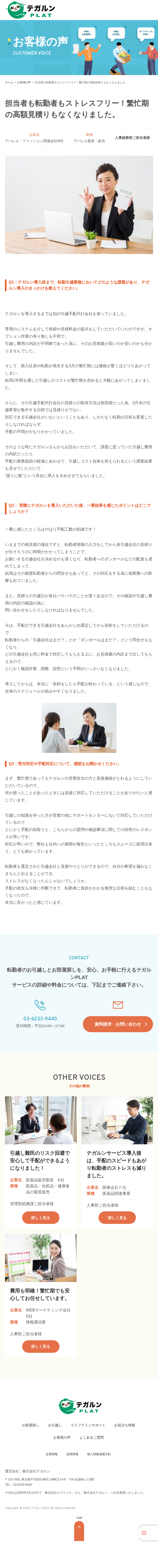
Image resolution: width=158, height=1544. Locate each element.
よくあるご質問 (91, 1440)
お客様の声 (62, 1440)
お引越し (55, 1428)
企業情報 (52, 1457)
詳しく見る (40, 1220)
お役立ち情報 (124, 1428)
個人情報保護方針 (99, 1457)
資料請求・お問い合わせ (118, 1025)
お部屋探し (30, 1428)
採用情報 (72, 1457)
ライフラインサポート (88, 1428)
